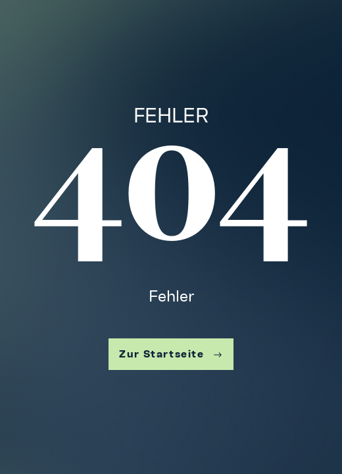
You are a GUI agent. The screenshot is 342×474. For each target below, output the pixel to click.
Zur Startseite (170, 354)
